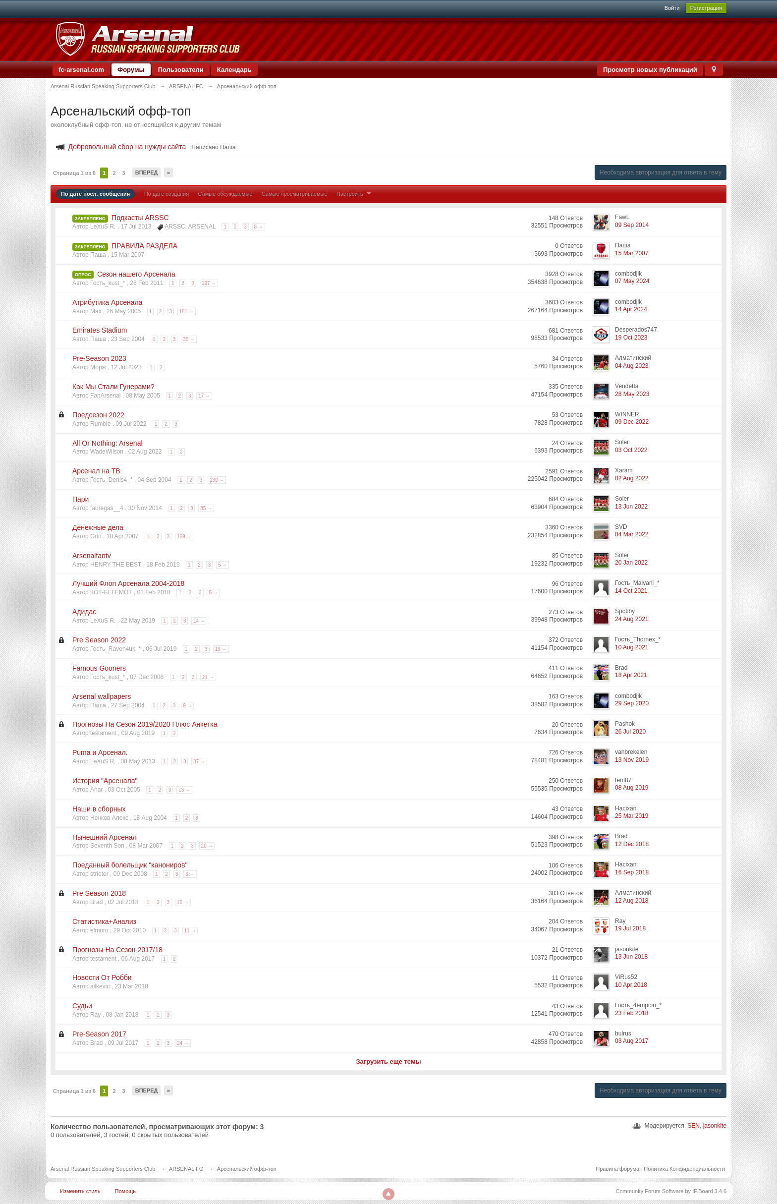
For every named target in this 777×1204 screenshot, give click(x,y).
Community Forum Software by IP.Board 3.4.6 (671, 1191)
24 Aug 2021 (631, 619)
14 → (199, 621)
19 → (221, 649)
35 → (189, 339)
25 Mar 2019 (631, 815)
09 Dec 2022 (632, 421)
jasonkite (714, 1125)
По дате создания (166, 194)
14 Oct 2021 (631, 590)
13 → (184, 790)
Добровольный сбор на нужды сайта (127, 147)
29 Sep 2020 (632, 703)
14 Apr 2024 (631, 309)
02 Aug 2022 (631, 478)
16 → (183, 902)
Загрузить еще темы (388, 1061)
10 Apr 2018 (631, 984)
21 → (208, 677)
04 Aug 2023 (631, 365)
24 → (183, 1043)
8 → (258, 226)
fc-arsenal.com (81, 69)
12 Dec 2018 (632, 844)
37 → (199, 761)
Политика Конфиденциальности (684, 1169)
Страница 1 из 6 (74, 173)
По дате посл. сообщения (95, 194)
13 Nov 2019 (632, 759)
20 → (207, 846)
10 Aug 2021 (631, 647)
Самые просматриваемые (295, 194)
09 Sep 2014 (632, 225)
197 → (209, 283)
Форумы (131, 69)
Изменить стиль (80, 1191)
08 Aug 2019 (631, 787)
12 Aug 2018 (631, 900)
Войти (672, 8)
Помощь (125, 1191)
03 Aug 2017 (631, 1040)
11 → (190, 930)
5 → (222, 565)
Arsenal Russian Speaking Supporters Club (103, 1169)
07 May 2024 (632, 281)
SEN (693, 1125)
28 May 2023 (632, 394)
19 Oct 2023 (631, 337)
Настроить (354, 194)
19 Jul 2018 (630, 928)
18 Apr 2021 (631, 675)
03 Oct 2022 (631, 450)
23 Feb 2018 (631, 1013)
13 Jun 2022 (631, 506)
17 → (204, 396)
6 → (189, 874)
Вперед (146, 172)
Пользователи (181, 69)
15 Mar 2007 (631, 253)
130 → (217, 480)
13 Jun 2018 (631, 956)
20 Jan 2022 (631, 562)
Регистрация (706, 8)
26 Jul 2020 (630, 731)
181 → (186, 311)
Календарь (234, 69)
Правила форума (617, 1169)
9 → (187, 705)
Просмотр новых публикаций (650, 69)
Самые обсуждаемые (225, 194)
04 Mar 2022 (631, 534)
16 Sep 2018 (632, 872)
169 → (184, 536)
